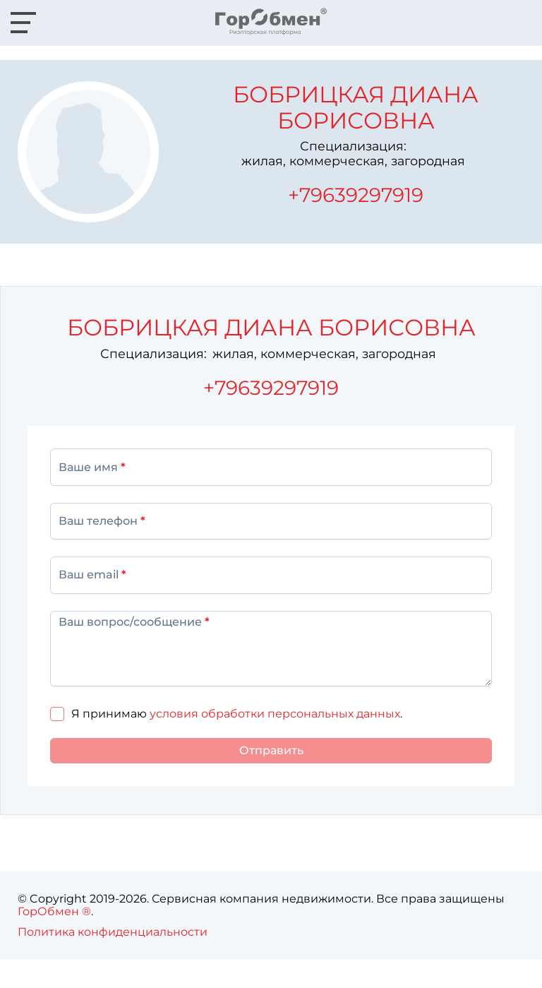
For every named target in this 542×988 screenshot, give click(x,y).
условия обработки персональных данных (275, 713)
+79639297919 (355, 195)
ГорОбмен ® (54, 911)
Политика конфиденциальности (112, 932)
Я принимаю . (236, 713)
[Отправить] (270, 750)
